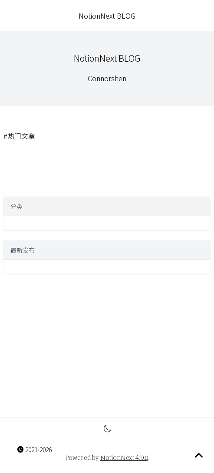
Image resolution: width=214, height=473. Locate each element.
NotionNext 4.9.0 (124, 458)
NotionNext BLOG (107, 15)
